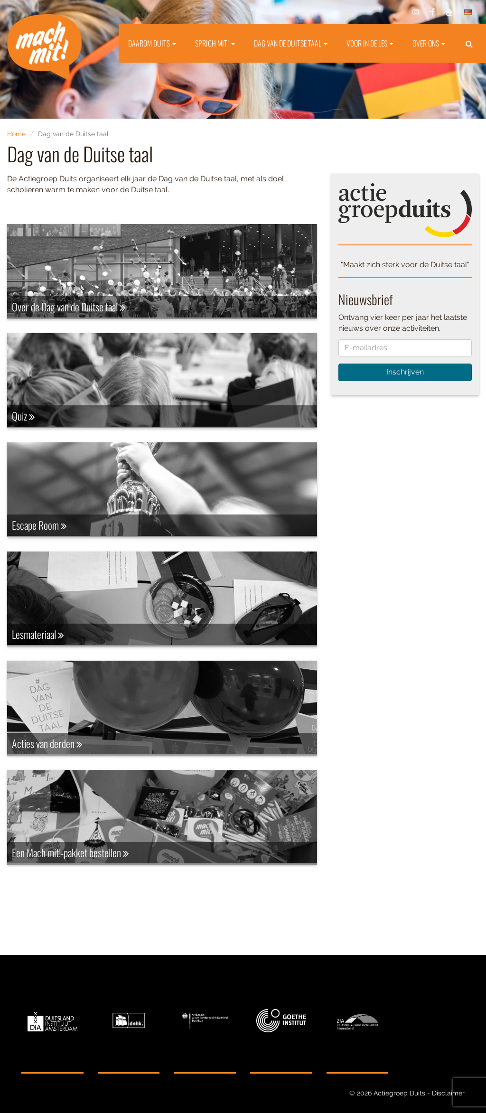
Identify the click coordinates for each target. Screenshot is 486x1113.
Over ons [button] (428, 43)
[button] (469, 43)
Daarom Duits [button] (152, 43)
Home (16, 134)
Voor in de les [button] (369, 43)
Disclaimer (448, 1093)
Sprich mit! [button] (215, 43)
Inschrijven (405, 371)
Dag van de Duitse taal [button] (290, 43)
